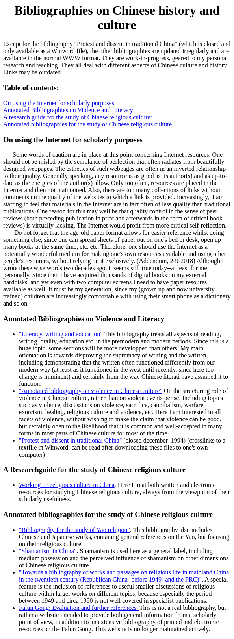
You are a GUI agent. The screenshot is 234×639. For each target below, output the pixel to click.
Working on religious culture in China (67, 485)
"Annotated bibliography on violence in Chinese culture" (90, 390)
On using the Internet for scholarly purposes (58, 103)
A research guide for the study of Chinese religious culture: (77, 117)
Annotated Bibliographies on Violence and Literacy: (69, 110)
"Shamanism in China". (48, 551)
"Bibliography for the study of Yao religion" (74, 529)
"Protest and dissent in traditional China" (71, 440)
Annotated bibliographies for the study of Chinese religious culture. (88, 124)
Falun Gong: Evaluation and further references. (79, 607)
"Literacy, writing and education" (61, 334)
